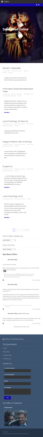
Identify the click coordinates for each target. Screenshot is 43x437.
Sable (11, 72)
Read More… (7, 112)
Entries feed (7, 351)
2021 (17, 123)
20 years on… (8, 166)
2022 (14, 70)
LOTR (7, 125)
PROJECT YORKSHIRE (12, 68)
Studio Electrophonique (10, 95)
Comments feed (8, 355)
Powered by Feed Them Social (21, 326)
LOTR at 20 (10, 125)
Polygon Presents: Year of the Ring (17, 142)
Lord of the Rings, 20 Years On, (15, 121)
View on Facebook (35, 280)
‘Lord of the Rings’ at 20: (13, 196)
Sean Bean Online (10, 254)
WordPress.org (7, 358)
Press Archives (19, 70)
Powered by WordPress (8, 433)
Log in (5, 348)
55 (24, 230)
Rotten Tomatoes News (14, 339)
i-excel (18, 433)
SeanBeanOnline (8, 407)
